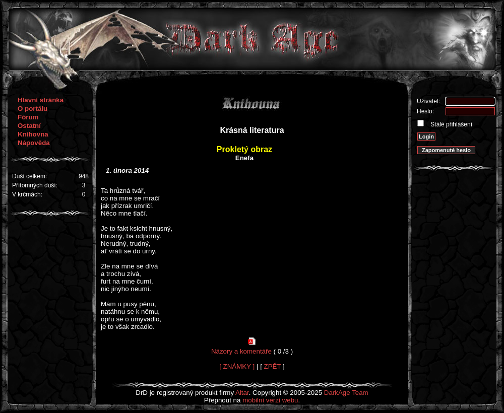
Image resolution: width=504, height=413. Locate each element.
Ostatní (29, 125)
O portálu (32, 108)
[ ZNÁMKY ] (237, 366)
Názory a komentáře (241, 351)
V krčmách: (27, 194)
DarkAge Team (346, 392)
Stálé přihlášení (450, 124)
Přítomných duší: (34, 185)
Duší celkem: (29, 176)
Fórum (28, 117)
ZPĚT (272, 366)
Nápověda (34, 143)
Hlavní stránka (41, 100)
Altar (242, 392)
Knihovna (33, 134)
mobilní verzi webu (270, 400)
